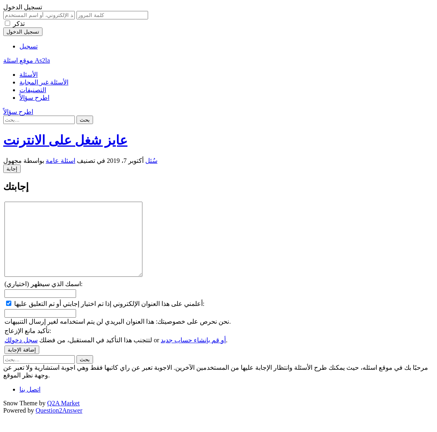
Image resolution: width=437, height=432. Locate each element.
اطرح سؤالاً (34, 97)
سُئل (151, 160)
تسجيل (28, 46)
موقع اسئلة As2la (26, 60)
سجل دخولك (21, 354)
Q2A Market (63, 417)
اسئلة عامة (60, 160)
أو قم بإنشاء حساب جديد (193, 354)
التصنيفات (32, 89)
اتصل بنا (29, 403)
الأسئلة (28, 74)
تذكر (19, 23)
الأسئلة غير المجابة (43, 82)
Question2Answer (59, 424)
